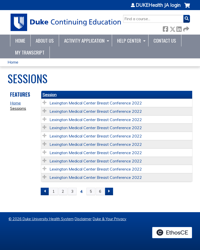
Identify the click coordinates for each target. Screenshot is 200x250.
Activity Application (84, 40)
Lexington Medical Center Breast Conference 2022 (95, 102)
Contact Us (165, 40)
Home (20, 40)
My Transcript (29, 52)
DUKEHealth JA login (158, 5)
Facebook (165, 28)
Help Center (129, 40)
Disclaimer (83, 219)
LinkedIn (178, 28)
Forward (185, 28)
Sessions (18, 108)
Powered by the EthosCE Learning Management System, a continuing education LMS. (172, 233)
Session (49, 94)
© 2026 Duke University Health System (41, 219)
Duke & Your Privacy (109, 219)
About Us (45, 40)
